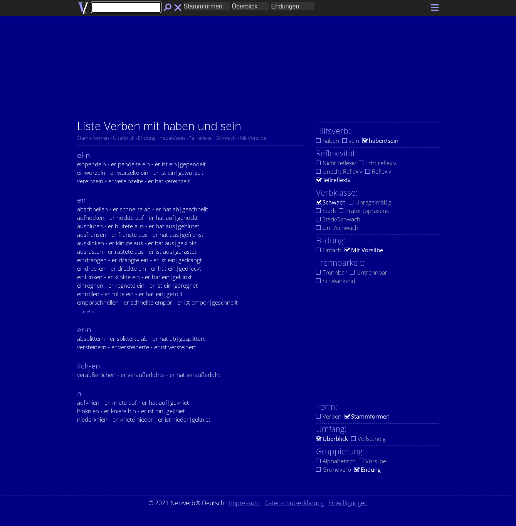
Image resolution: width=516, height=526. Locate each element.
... (85, 311)
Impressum (244, 503)
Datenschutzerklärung (294, 503)
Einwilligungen (348, 503)
